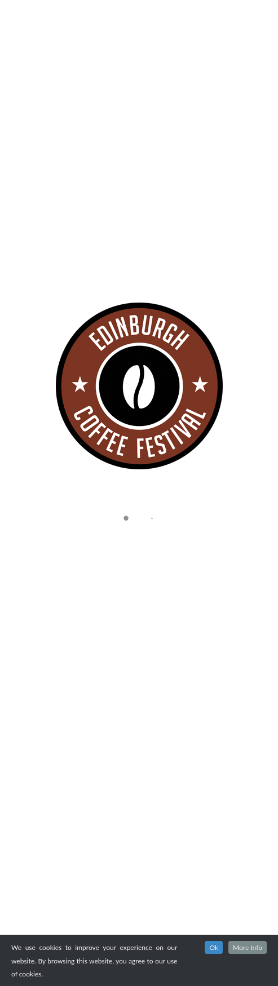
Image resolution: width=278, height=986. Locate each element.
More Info (247, 947)
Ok (213, 947)
